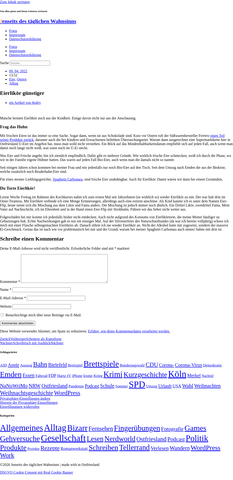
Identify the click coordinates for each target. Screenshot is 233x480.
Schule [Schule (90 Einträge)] (107, 391)
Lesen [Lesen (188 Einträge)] (95, 444)
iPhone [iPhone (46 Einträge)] (77, 381)
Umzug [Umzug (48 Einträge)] (151, 392)
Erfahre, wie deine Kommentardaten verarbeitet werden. (129, 337)
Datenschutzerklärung (25, 39)
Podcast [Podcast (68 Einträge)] (92, 391)
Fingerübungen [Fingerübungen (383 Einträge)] (137, 433)
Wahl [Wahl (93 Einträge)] (187, 391)
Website (6, 312)
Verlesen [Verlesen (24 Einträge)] (160, 454)
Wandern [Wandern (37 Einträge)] (180, 453)
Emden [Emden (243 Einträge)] (11, 380)
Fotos (13, 31)
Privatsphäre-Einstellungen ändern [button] (25, 404)
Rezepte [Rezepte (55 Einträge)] (50, 453)
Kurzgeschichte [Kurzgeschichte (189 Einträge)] (145, 380)
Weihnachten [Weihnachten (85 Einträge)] (207, 391)
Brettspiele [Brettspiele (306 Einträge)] (101, 369)
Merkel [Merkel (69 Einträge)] (194, 380)
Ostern (22, 79)
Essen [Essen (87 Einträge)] (29, 381)
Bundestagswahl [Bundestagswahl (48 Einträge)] (132, 371)
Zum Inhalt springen (15, 2)
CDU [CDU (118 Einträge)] (152, 370)
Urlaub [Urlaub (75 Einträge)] (165, 391)
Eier (12, 79)
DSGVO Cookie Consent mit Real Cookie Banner (36, 478)
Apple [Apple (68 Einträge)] (13, 370)
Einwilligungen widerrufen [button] (19, 412)
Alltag (13, 83)
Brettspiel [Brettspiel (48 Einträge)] (75, 371)
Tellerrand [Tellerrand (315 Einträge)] (134, 453)
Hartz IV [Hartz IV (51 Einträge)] (64, 381)
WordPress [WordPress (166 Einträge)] (205, 453)
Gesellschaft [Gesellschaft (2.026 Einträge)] (63, 443)
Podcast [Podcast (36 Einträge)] (176, 445)
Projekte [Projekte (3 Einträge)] (34, 454)
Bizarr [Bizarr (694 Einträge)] (77, 433)
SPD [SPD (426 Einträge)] (137, 390)
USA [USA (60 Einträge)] (176, 391)
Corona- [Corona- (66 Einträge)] (166, 370)
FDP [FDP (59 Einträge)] (52, 381)
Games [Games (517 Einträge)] (195, 433)
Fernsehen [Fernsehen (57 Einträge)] (101, 434)
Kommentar (10, 287)
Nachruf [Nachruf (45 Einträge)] (207, 381)
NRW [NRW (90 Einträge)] (34, 391)
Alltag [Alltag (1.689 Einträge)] (55, 433)
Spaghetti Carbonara (67, 179)
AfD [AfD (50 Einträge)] (3, 371)
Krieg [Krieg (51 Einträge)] (98, 381)
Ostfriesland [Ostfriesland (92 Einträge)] (54, 391)
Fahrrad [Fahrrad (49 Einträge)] (41, 381)
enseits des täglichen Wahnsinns (38, 21)
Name (5, 295)
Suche (4, 63)
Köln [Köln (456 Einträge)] (177, 379)
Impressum (17, 35)
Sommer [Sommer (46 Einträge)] (121, 392)
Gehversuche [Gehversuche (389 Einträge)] (20, 444)
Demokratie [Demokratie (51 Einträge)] (212, 370)
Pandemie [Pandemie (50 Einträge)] (76, 392)
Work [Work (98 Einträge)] (7, 460)
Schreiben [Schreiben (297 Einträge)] (103, 453)
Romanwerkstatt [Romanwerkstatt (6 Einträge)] (74, 454)
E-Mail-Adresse (13, 303)
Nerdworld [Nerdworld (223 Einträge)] (119, 444)
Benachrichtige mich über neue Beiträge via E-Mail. (43, 320)
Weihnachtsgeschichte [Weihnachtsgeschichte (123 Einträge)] (26, 398)
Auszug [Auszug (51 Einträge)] (26, 370)
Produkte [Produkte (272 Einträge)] (13, 453)
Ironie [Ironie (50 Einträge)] (88, 381)
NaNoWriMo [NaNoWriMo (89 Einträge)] (14, 391)
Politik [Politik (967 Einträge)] (197, 443)
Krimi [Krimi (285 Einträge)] (113, 379)
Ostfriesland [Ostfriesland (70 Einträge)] (151, 444)
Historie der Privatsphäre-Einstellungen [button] (29, 408)
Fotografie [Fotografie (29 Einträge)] (172, 434)
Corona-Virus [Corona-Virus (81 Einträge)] (188, 370)
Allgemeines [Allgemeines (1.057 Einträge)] (21, 433)
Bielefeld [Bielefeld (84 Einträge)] (57, 370)
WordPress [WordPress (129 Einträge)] (67, 398)
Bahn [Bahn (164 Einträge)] (40, 369)
